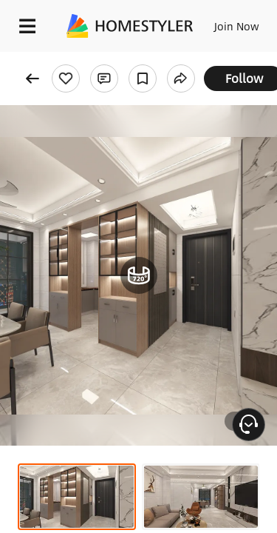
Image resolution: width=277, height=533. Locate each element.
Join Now (236, 26)
